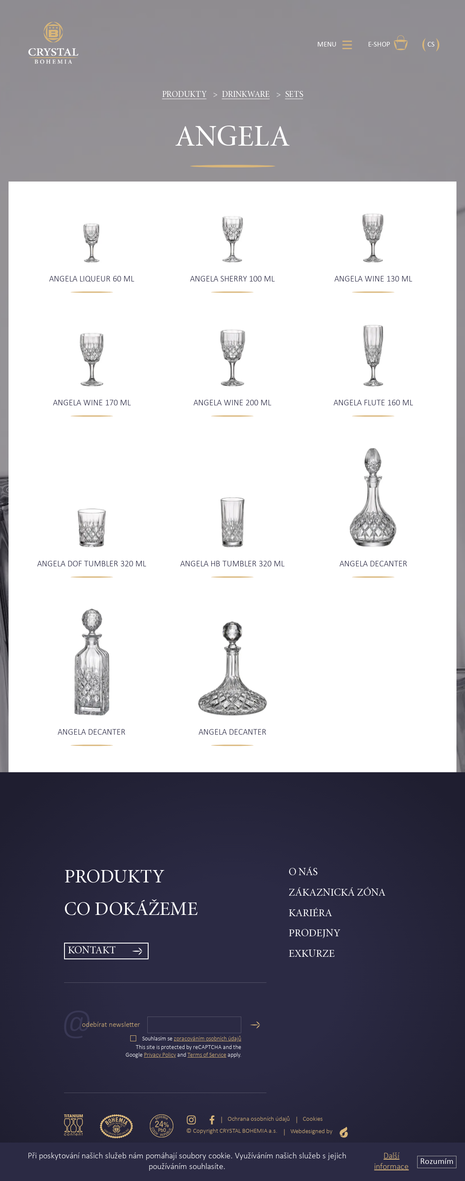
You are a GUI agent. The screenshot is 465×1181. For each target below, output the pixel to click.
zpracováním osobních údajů (207, 1039)
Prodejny (314, 934)
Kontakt (92, 951)
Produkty (184, 95)
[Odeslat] (255, 1025)
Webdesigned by (319, 1132)
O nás (303, 872)
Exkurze (312, 954)
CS (431, 44)
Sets (294, 95)
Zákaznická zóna (337, 893)
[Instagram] (191, 1119)
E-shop (388, 43)
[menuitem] (176, 878)
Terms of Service (206, 1055)
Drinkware (246, 95)
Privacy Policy (160, 1055)
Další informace (391, 1161)
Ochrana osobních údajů (259, 1119)
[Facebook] (212, 1119)
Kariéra (310, 913)
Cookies (313, 1119)
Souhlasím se (185, 1039)
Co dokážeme (131, 910)
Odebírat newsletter (111, 1025)
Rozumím (436, 1162)
